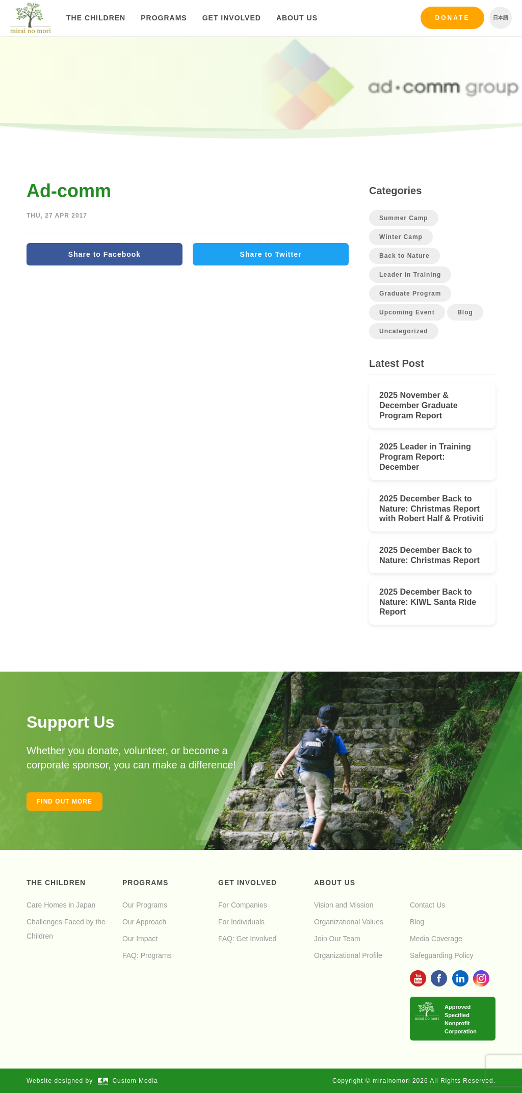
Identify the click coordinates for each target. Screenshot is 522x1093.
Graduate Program (410, 293)
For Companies (242, 905)
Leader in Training (410, 274)
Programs (164, 18)
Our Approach (144, 922)
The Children (95, 18)
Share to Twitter (271, 254)
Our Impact (140, 939)
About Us (297, 18)
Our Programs (144, 905)
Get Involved (231, 18)
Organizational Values (348, 922)
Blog (465, 312)
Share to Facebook (104, 254)
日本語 (500, 17)
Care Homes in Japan (61, 905)
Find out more (64, 801)
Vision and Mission (343, 905)
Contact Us (427, 905)
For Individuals (241, 922)
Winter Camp (401, 237)
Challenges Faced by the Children (66, 929)
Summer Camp (403, 218)
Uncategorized (403, 331)
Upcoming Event (407, 312)
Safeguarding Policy (442, 955)
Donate (452, 17)
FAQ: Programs (146, 955)
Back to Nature (404, 255)
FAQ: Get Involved (247, 939)
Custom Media (128, 1080)
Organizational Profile (348, 955)
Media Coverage (436, 939)
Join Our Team (337, 939)
